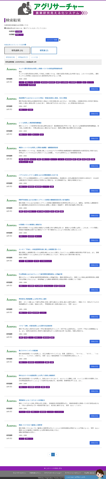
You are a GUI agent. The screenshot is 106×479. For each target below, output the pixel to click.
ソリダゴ (50, 412)
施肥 (57, 82)
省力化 (47, 211)
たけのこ (43, 312)
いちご (22, 82)
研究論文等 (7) (23, 57)
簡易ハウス (19, 34)
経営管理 (31, 236)
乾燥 (29, 312)
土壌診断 (72, 82)
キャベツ (53, 159)
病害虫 (26, 159)
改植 (28, 412)
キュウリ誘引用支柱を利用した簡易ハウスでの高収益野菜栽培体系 (40, 68)
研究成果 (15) (17, 50)
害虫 (39, 159)
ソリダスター (59, 412)
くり (29, 134)
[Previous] (49, 454)
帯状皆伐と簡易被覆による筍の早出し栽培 (32, 299)
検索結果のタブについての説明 (15, 45)
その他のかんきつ (45, 261)
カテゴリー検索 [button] (52, 40)
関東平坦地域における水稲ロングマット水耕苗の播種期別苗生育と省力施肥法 (44, 200)
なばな (38, 387)
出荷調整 (31, 286)
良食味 (30, 109)
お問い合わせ (89, 473)
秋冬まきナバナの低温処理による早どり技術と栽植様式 (37, 375)
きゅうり (37, 82)
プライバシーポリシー (73, 473)
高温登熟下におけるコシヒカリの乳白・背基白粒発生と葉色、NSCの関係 (43, 98)
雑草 (74, 159)
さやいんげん (40, 362)
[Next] (56, 454)
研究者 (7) (44, 50)
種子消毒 (40, 211)
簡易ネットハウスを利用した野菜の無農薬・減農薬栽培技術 (38, 147)
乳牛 (41, 134)
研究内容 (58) (10, 57)
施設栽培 (38, 186)
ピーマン (90, 82)
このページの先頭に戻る (53, 468)
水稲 (52, 211)
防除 (93, 159)
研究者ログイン (35, 473)
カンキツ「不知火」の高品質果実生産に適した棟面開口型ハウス (40, 249)
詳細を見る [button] (94, 89)
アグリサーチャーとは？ (53, 473)
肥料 (21, 159)
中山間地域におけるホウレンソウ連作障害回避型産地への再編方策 (40, 274)
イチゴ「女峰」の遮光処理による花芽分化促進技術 (35, 326)
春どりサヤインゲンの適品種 (28, 350)
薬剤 (31, 162)
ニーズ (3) (34, 57)
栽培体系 (51, 82)
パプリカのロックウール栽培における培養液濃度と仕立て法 (38, 175)
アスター (22, 412)
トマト (79, 82)
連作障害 (61, 286)
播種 (88, 159)
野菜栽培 (32, 85)
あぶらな (33, 159)
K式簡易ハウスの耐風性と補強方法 (30, 224)
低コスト (35, 134)
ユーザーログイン (19, 473)
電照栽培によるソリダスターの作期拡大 (32, 400)
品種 (51, 186)
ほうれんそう (24, 85)
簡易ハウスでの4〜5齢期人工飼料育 (30, 425)
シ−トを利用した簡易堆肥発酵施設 (30, 123)
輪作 (55, 286)
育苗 (25, 211)
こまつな (61, 159)
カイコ (22, 438)
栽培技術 (44, 82)
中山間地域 (64, 82)
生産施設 (18, 31)
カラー (22, 261)
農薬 (83, 159)
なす (84, 82)
